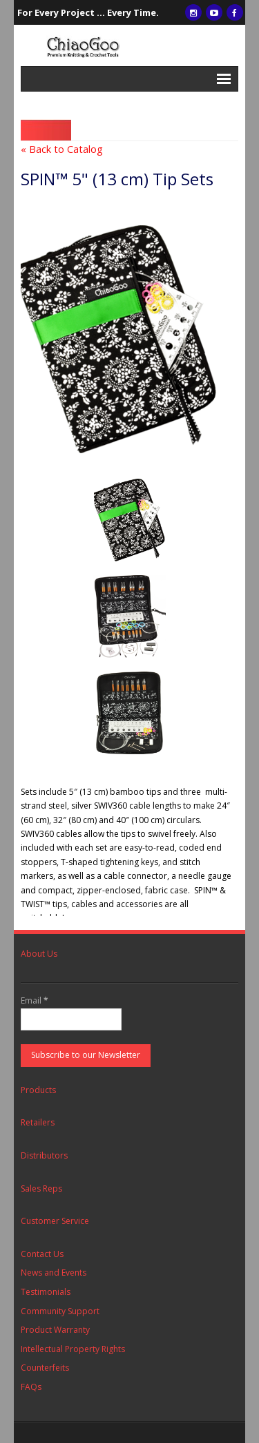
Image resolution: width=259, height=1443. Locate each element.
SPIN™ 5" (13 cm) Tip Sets (117, 178)
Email (34, 1000)
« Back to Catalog (62, 149)
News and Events (53, 1272)
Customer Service (55, 1221)
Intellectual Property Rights (73, 1349)
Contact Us (42, 1254)
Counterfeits (45, 1367)
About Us (39, 953)
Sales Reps (41, 1188)
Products (38, 1090)
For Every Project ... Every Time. (88, 12)
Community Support (60, 1311)
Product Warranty (55, 1330)
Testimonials (45, 1292)
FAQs (31, 1387)
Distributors (44, 1155)
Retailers (38, 1122)
